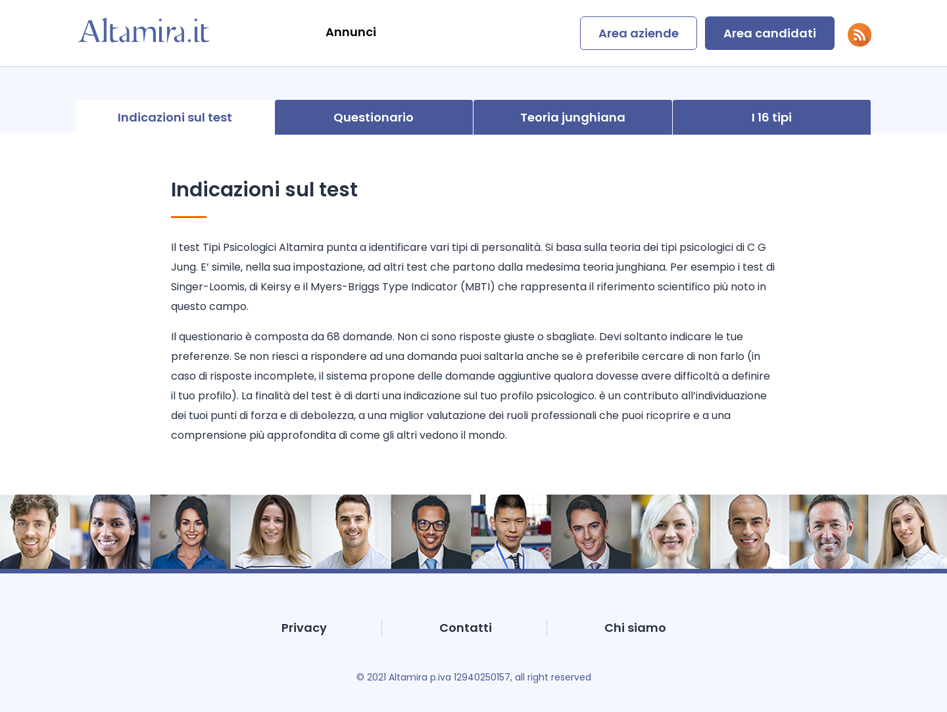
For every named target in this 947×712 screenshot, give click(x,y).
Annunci (351, 32)
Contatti (465, 627)
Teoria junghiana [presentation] (572, 117)
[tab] (175, 117)
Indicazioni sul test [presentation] (175, 117)
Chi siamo (635, 627)
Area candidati (769, 33)
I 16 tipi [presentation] (772, 117)
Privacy (304, 627)
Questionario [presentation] (373, 117)
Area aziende (638, 33)
